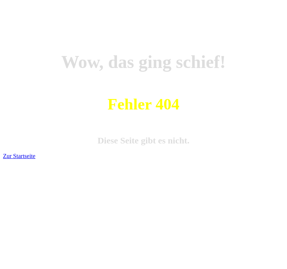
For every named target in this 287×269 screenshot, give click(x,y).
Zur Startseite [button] (19, 156)
